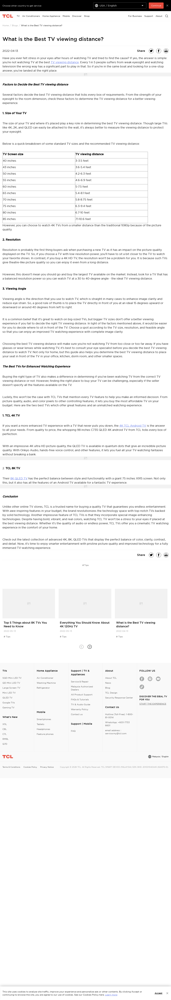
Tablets (40, 724)
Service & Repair (80, 681)
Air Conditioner (45, 678)
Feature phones (45, 734)
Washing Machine (46, 682)
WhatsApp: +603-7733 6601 (117, 724)
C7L (4, 734)
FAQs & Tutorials (80, 699)
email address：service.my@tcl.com (115, 732)
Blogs (15, 25)
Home (5, 25)
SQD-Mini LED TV (12, 678)
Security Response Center (119, 697)
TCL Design (111, 692)
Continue (156, 5)
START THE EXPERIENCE (152, 703)
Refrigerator (43, 687)
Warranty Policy (79, 709)
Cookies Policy (30, 767)
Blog (107, 687)
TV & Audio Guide (80, 704)
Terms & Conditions (11, 767)
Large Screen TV (11, 687)
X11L (4, 724)
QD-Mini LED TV (11, 682)
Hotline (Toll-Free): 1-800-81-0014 (119, 716)
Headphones (43, 729)
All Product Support (82, 694)
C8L (4, 729)
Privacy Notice (47, 767)
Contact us (77, 714)
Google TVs (8, 702)
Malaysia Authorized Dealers (82, 688)
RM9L (5, 739)
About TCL (111, 678)
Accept (158, 993)
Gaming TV (8, 707)
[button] (90, 646)
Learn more (111, 994)
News (108, 682)
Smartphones (44, 719)
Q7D (4, 744)
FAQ (73, 731)
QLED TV (7, 697)
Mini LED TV (9, 692)
